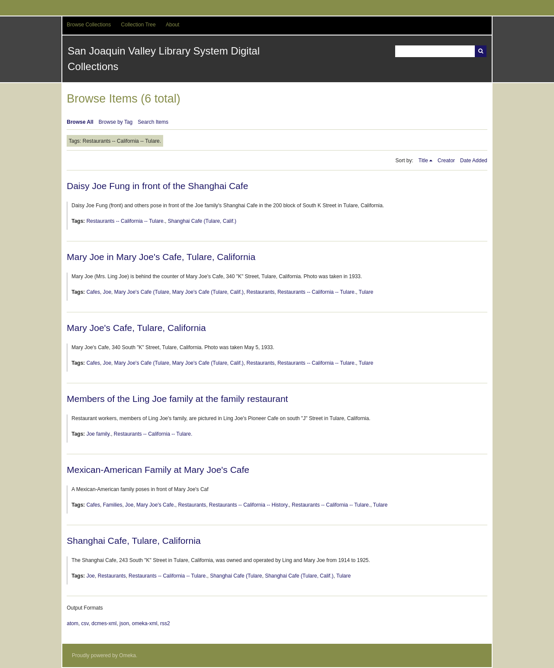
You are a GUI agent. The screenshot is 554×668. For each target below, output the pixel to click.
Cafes (93, 292)
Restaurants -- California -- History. (249, 505)
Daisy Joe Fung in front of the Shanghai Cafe (157, 186)
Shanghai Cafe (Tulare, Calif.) (202, 221)
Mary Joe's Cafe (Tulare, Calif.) (208, 292)
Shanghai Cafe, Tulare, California (133, 541)
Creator (446, 160)
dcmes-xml (103, 623)
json (124, 623)
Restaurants (261, 292)
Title (423, 160)
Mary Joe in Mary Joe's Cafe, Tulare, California (161, 257)
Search (480, 51)
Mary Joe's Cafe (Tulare (141, 292)
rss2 (165, 623)
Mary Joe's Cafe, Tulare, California (136, 328)
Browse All (80, 122)
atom (72, 623)
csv (85, 623)
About (172, 25)
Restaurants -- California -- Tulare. (126, 221)
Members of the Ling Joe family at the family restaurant (177, 399)
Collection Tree (138, 25)
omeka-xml (145, 623)
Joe (107, 292)
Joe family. (99, 434)
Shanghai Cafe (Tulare (236, 576)
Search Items (153, 122)
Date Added (473, 160)
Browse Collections (89, 25)
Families (112, 505)
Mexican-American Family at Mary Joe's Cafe (158, 470)
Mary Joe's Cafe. (155, 505)
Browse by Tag (116, 122)
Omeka (127, 655)
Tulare (366, 292)
